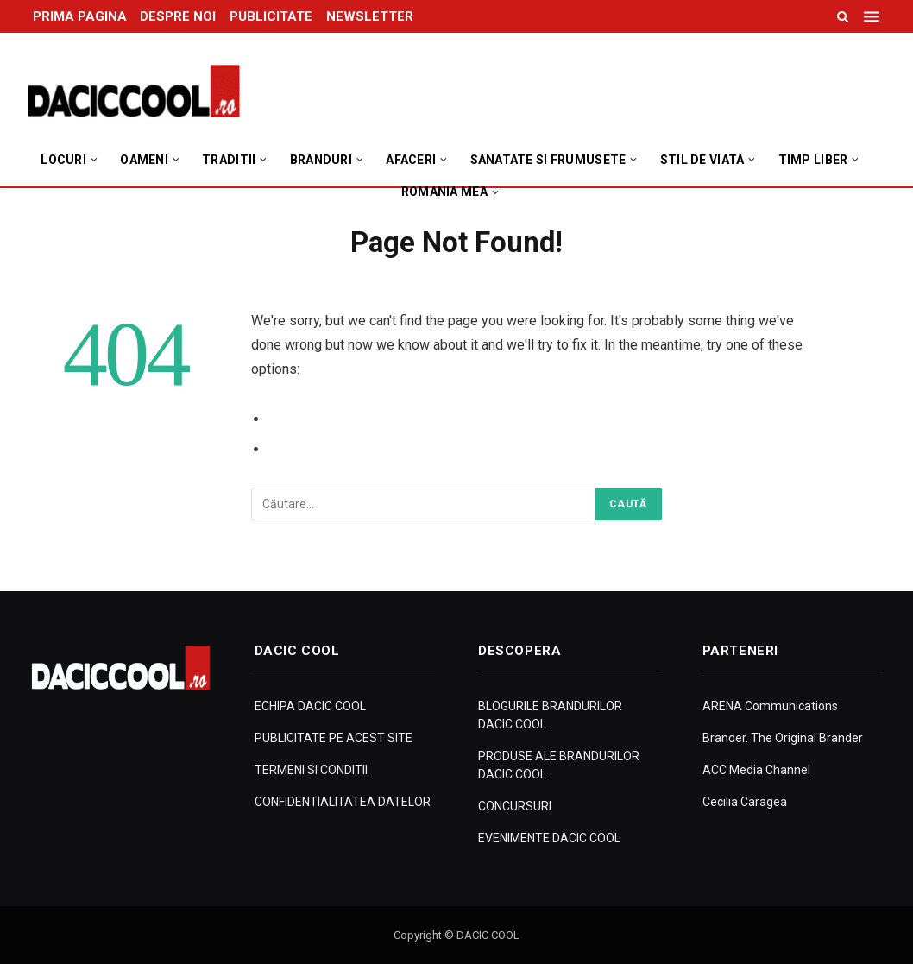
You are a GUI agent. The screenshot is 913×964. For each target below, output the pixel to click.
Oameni (144, 160)
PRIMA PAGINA (80, 16)
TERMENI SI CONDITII (311, 770)
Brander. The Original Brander (782, 738)
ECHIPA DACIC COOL (310, 706)
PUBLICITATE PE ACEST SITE (333, 738)
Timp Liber (813, 160)
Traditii (228, 160)
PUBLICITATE (271, 16)
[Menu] (873, 16)
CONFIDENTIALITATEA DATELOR (343, 802)
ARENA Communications (770, 706)
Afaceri (411, 160)
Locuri (63, 160)
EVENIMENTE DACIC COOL (549, 838)
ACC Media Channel (756, 770)
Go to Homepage (324, 449)
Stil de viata (702, 160)
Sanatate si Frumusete (548, 160)
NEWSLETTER (369, 16)
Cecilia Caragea (744, 802)
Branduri (321, 160)
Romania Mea (444, 191)
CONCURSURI (514, 806)
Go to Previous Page (335, 419)
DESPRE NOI (178, 16)
